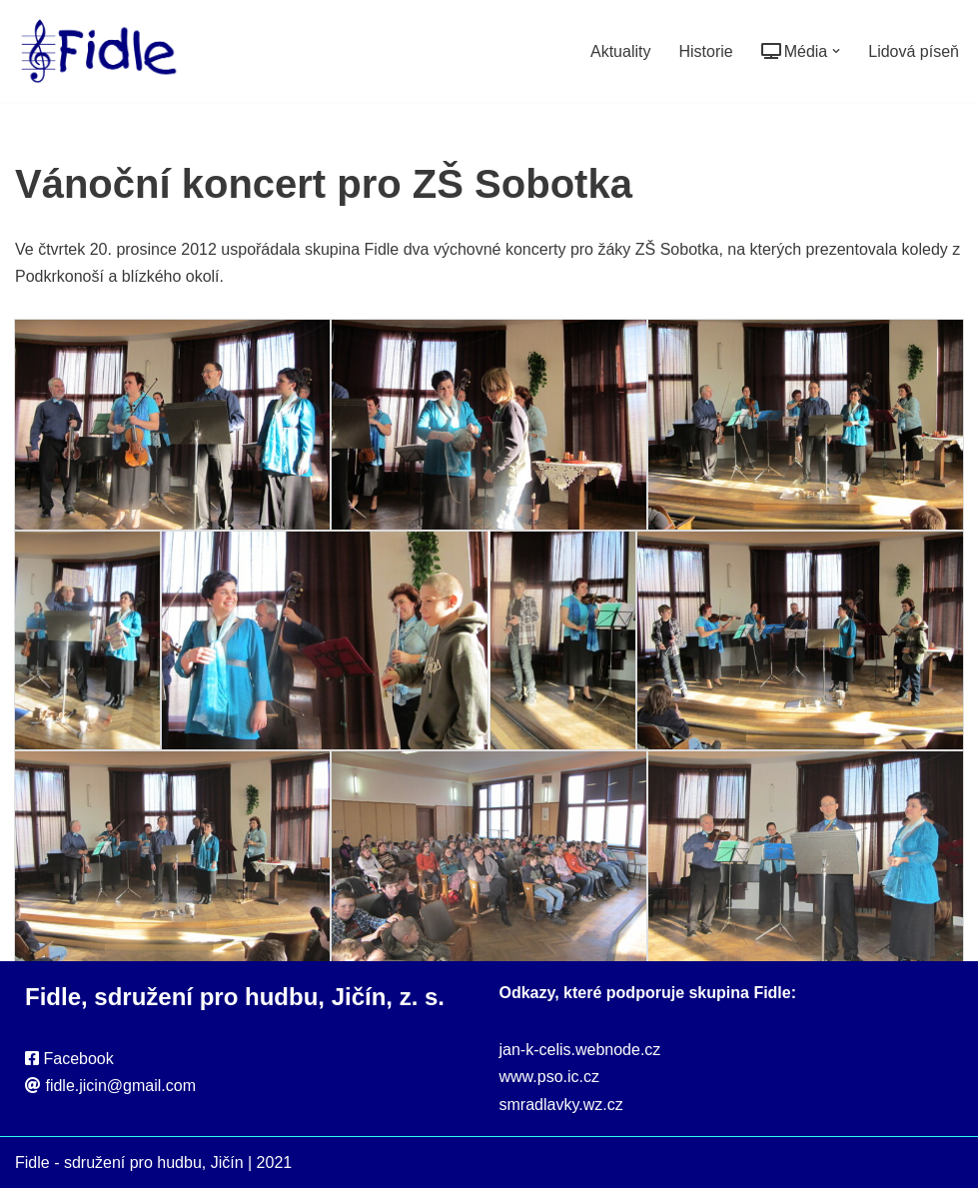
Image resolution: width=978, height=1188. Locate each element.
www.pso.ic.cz (549, 1076)
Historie (705, 51)
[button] (836, 51)
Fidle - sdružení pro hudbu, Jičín (129, 1162)
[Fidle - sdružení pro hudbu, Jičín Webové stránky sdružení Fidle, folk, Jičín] (99, 51)
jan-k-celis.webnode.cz (580, 1049)
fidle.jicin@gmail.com (120, 1085)
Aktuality (620, 51)
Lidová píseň (913, 51)
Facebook (78, 1058)
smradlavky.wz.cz (561, 1104)
